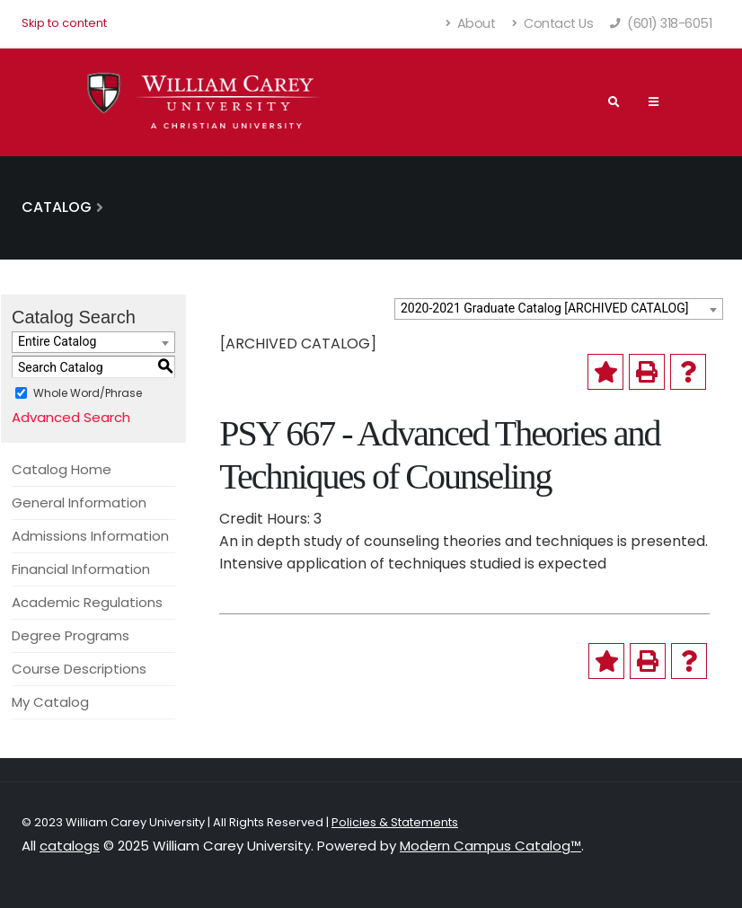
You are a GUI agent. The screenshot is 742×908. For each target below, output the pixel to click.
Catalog (57, 207)
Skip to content (64, 23)
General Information (79, 502)
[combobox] (558, 309)
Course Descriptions (79, 668)
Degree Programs (70, 635)
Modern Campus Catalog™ (490, 845)
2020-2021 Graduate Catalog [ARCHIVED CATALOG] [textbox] (544, 308)
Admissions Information (90, 535)
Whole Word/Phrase (87, 393)
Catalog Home (61, 469)
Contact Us (552, 23)
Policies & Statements (394, 822)
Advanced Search (71, 417)
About (471, 23)
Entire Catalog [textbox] (57, 341)
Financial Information (81, 569)
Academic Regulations (87, 602)
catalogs (70, 845)
